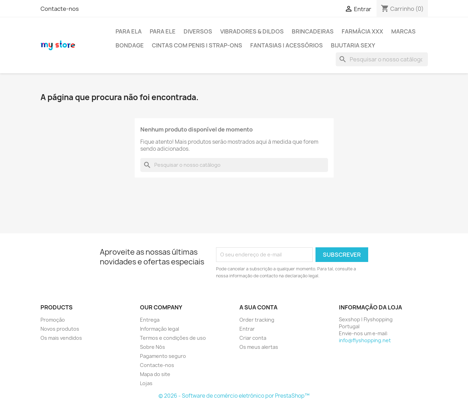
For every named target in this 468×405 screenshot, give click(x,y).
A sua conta (258, 307)
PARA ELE (163, 31)
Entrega (149, 319)
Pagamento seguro (163, 356)
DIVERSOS (198, 31)
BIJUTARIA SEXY (353, 45)
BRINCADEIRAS (313, 31)
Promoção (52, 319)
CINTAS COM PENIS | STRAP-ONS (197, 45)
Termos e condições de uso (173, 338)
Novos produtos (59, 328)
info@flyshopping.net (365, 340)
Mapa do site (155, 374)
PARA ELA (129, 31)
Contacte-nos (59, 9)
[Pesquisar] (382, 59)
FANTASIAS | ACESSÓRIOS (286, 45)
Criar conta (252, 338)
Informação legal (159, 328)
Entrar (247, 328)
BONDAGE (130, 45)
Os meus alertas (258, 347)
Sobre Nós (152, 347)
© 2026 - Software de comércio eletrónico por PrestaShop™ (234, 395)
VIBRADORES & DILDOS (252, 31)
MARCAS (403, 31)
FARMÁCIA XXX (362, 31)
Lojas (146, 383)
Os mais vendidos (61, 338)
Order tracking (256, 319)
